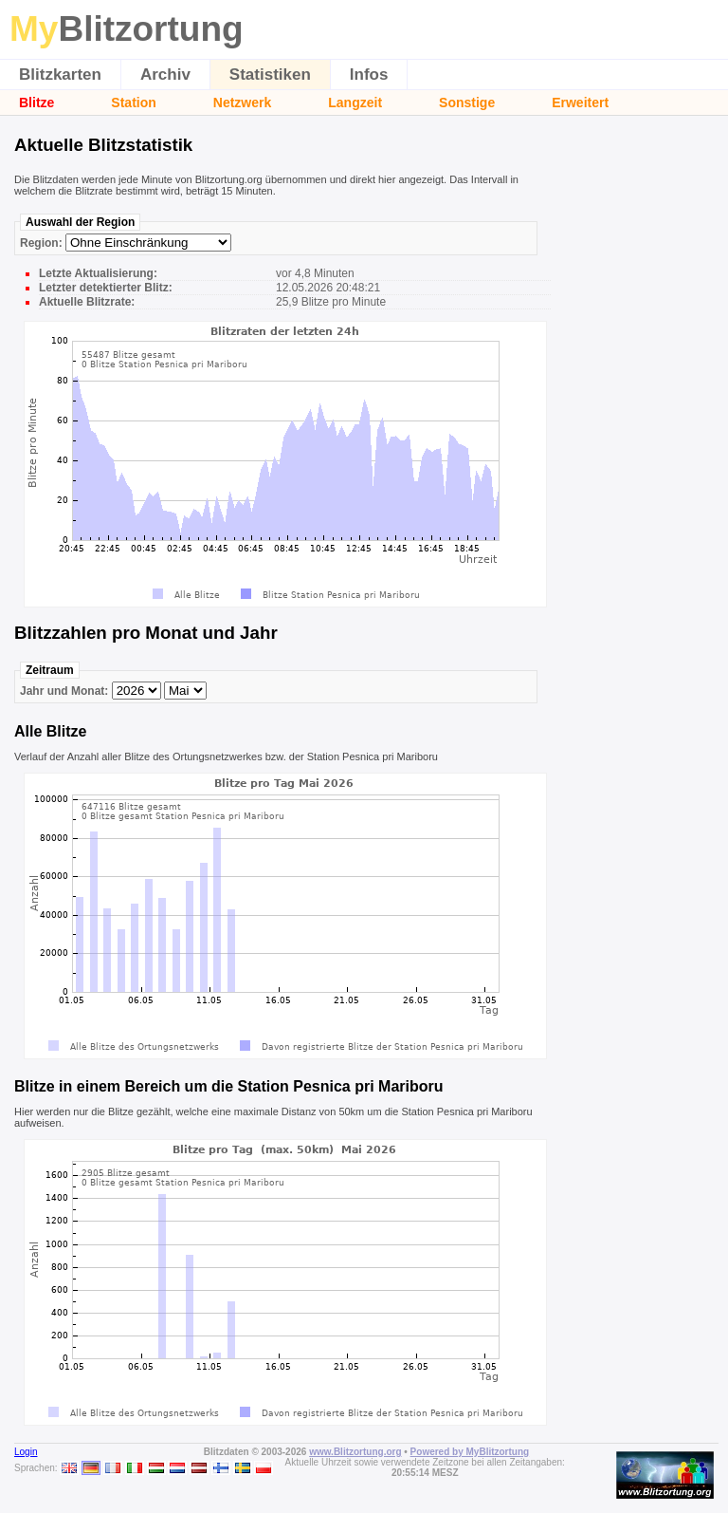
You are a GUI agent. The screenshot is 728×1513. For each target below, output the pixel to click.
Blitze (36, 102)
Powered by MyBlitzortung (470, 1452)
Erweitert (580, 102)
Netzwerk (242, 102)
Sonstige (467, 102)
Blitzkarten (60, 74)
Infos (369, 74)
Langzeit (355, 102)
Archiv (165, 74)
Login (25, 1452)
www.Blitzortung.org (355, 1452)
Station (133, 102)
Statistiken (270, 74)
